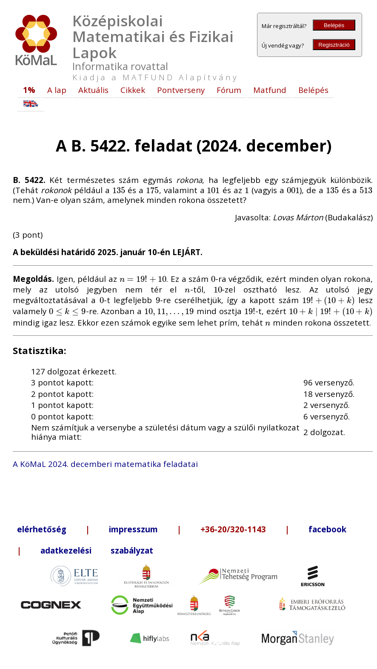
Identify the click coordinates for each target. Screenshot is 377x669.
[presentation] (119, 190)
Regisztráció (333, 45)
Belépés (334, 25)
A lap (56, 89)
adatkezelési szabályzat (96, 550)
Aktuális (93, 89)
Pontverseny (181, 89)
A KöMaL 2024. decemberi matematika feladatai (105, 463)
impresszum (133, 529)
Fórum (229, 89)
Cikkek (132, 89)
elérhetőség (41, 529)
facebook (327, 529)
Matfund (269, 89)
